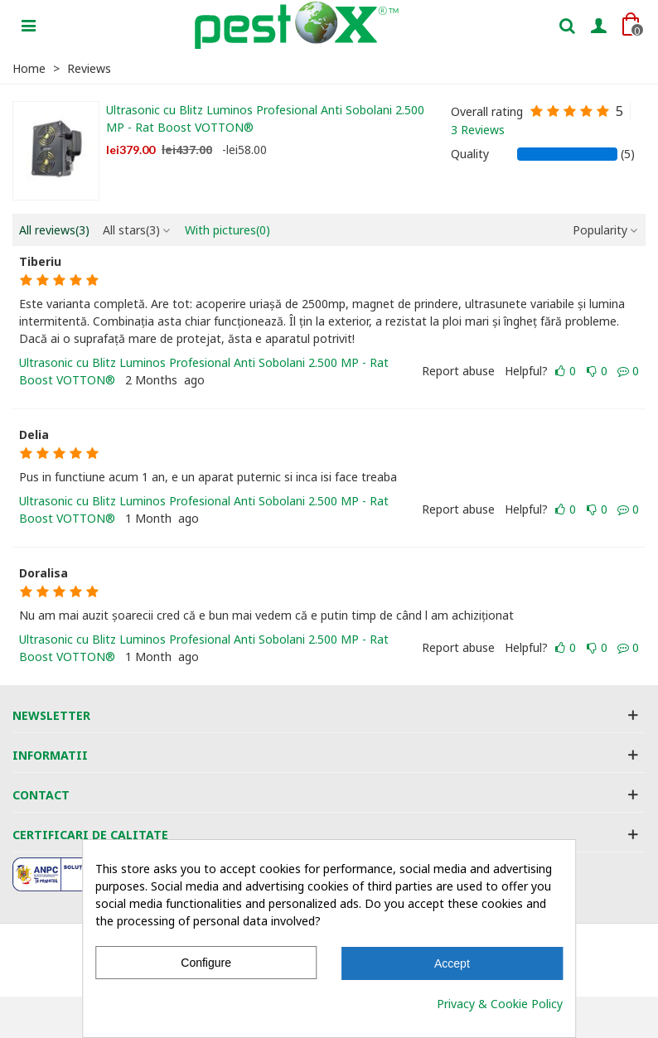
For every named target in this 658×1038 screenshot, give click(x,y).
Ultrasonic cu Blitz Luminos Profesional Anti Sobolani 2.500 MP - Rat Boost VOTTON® (265, 118)
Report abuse (458, 371)
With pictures (227, 230)
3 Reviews (478, 130)
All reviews (54, 230)
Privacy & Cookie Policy (500, 1003)
